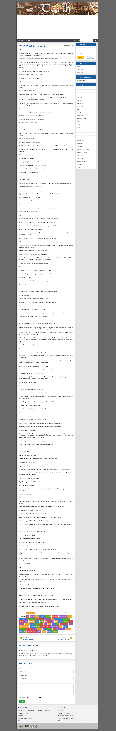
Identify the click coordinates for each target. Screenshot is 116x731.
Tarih (21, 631)
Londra (71, 624)
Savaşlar (50, 629)
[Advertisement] (57, 26)
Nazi (61, 626)
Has (56, 621)
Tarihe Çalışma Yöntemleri (83, 149)
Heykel (60, 621)
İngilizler (22, 624)
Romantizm (22, 629)
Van (25, 631)
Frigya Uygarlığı (80, 106)
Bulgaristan (40, 619)
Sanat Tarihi (79, 137)
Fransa (42, 621)
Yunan (48, 631)
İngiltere (27, 624)
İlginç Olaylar (80, 115)
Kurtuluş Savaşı (64, 624)
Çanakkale (47, 619)
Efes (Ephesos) (80, 103)
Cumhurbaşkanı (58, 619)
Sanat (44, 629)
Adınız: (20, 668)
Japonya (37, 624)
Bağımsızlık (55, 616)
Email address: (23, 675)
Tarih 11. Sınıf (80, 72)
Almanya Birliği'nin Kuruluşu (66, 715)
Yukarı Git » (70, 613)
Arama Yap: (77, 40)
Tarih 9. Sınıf (79, 66)
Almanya (32, 616)
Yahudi (44, 631)
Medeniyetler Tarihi (81, 131)
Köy (58, 624)
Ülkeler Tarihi (80, 164)
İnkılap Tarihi (80, 121)
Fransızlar (47, 621)
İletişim (28, 40)
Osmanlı (65, 626)
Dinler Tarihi (79, 100)
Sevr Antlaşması (61, 629)
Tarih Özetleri (80, 143)
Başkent (70, 616)
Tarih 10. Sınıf (80, 69)
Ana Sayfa (20, 40)
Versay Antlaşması (31, 631)
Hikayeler (79, 112)
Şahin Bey (62, 713)
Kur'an (21, 721)
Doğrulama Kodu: (23, 697)
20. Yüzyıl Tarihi (80, 88)
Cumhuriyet (67, 619)
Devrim (21, 621)
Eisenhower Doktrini (64, 718)
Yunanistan (54, 631)
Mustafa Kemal (54, 626)
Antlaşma (42, 616)
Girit (53, 621)
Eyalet (26, 621)
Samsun (40, 629)
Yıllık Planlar (79, 167)
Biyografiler (79, 94)
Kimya (53, 624)
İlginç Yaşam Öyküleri (81, 118)
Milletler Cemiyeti (45, 626)
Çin (52, 619)
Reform (21, 713)
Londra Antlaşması (24, 626)
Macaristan (33, 626)
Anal (37, 616)
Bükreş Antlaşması (32, 619)
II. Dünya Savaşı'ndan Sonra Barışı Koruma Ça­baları (33, 710)
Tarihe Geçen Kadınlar (82, 152)
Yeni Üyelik (90, 57)
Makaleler (79, 128)
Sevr (54, 629)
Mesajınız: (21, 682)
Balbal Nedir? (23, 715)
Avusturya (48, 616)
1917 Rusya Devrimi (27, 639)
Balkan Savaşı (62, 616)
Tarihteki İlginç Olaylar (82, 161)
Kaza (49, 624)
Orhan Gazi (62, 710)
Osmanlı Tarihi (80, 134)
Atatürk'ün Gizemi (81, 91)
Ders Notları (79, 97)
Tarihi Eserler (80, 155)
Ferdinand (31, 621)
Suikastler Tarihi (80, 140)
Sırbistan (68, 629)
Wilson (39, 631)
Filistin (37, 621)
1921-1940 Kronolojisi (63, 639)
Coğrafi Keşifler (23, 718)
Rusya (34, 629)
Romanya (29, 629)
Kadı (42, 624)
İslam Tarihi (79, 124)
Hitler (71, 621)
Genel (78, 109)
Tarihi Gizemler (80, 158)
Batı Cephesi (23, 619)
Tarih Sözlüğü (80, 146)
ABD (28, 616)
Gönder (22, 701)
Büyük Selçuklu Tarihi (81, 80)
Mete (38, 626)
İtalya (32, 624)
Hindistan (66, 621)
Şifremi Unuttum (89, 58)
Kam (45, 624)
